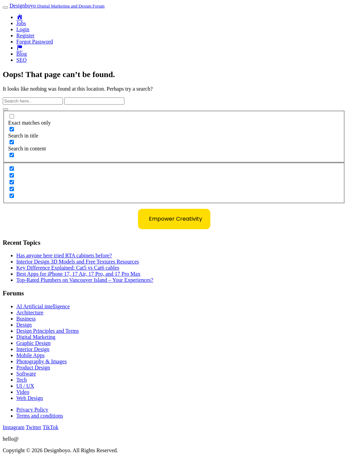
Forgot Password (34, 41)
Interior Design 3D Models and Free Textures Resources (77, 261)
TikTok (50, 427)
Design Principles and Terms (47, 331)
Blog (21, 54)
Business (26, 319)
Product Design (33, 367)
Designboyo (57, 5)
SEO (21, 60)
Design (24, 325)
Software (26, 374)
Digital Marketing (35, 337)
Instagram (13, 427)
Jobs (21, 23)
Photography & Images (41, 361)
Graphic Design (33, 343)
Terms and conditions (39, 416)
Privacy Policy (32, 409)
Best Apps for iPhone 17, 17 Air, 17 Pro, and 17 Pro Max (78, 274)
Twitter (33, 427)
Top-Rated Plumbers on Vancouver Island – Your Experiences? (84, 280)
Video (22, 392)
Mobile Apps (30, 355)
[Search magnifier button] (5, 109)
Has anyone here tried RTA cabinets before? (64, 255)
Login (22, 29)
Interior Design (32, 349)
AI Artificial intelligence (43, 306)
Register (25, 35)
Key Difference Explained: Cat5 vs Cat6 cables (67, 268)
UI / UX (25, 386)
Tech (21, 380)
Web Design (29, 398)
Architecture (30, 312)
